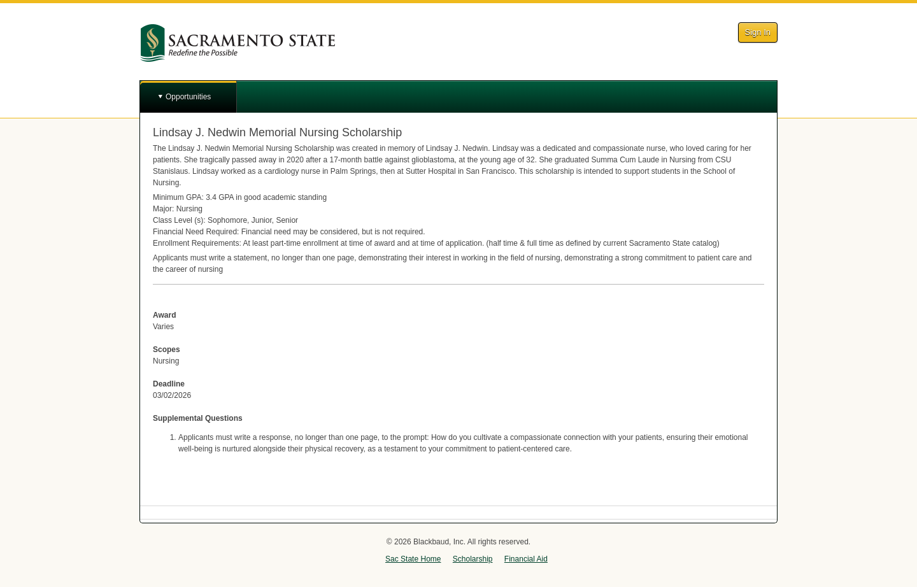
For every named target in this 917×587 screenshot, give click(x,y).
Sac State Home (413, 559)
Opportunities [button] (188, 96)
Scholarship (473, 559)
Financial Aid (526, 559)
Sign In (758, 32)
